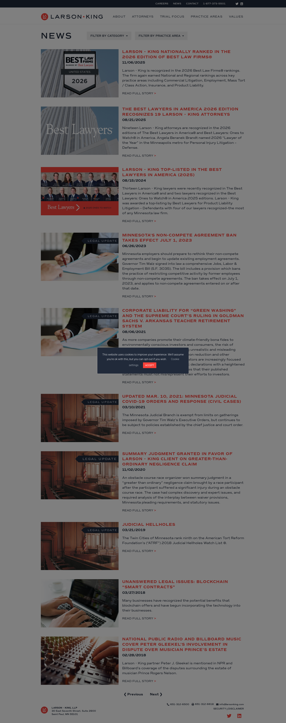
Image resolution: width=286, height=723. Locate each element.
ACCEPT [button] (149, 365)
